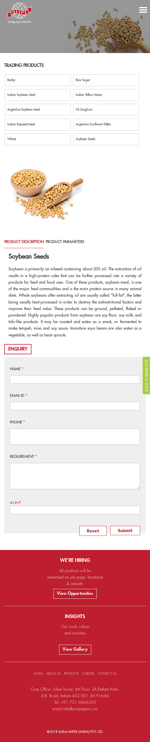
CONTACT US (107, 673)
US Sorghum (84, 109)
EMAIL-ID (18, 395)
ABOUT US (54, 673)
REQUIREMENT (23, 456)
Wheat (11, 139)
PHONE (17, 422)
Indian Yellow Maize (89, 94)
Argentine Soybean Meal (23, 109)
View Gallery (75, 649)
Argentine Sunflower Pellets (93, 124)
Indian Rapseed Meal (21, 124)
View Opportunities (75, 593)
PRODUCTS (71, 673)
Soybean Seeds (85, 139)
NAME (16, 369)
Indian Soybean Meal (21, 94)
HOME (38, 673)
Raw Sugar (83, 80)
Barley (11, 80)
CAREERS (88, 673)
